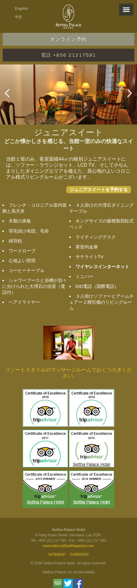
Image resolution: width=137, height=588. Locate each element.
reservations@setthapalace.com (68, 546)
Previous (8, 96)
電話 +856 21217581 (68, 55)
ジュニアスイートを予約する (99, 189)
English (21, 9)
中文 (18, 17)
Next (131, 96)
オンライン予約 (68, 39)
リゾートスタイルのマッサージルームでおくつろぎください (68, 373)
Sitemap (56, 554)
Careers (79, 554)
